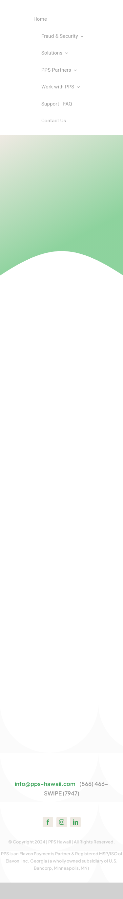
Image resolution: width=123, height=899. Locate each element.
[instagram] (61, 822)
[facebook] (48, 822)
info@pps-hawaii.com (45, 783)
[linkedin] (75, 822)
